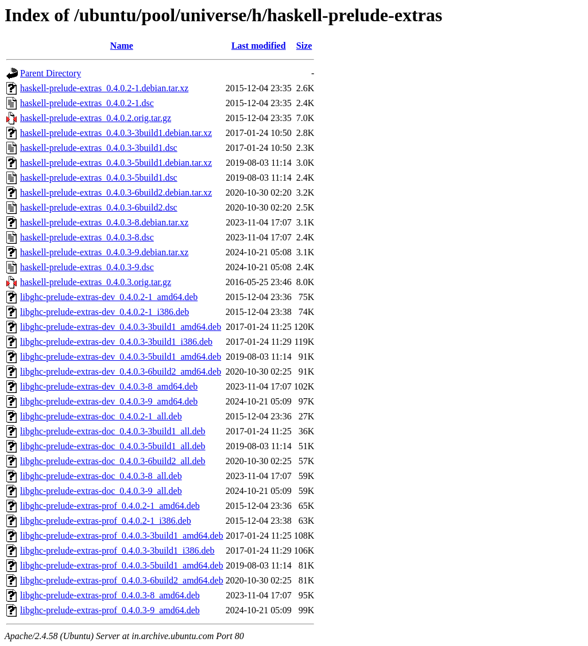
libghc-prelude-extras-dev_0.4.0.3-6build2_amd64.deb (120, 371)
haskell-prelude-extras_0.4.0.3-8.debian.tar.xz (104, 222)
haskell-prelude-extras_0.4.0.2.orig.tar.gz (95, 118)
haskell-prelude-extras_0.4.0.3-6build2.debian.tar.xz (116, 192)
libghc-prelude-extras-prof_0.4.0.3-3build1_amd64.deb (121, 535)
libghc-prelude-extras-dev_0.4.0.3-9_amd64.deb (109, 401)
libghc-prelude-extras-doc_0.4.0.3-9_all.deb (101, 491)
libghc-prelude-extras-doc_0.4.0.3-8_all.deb (101, 476)
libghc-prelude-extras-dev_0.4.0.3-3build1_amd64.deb (120, 327)
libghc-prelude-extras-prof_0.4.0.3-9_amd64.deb (110, 610)
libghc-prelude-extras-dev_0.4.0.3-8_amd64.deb (109, 386)
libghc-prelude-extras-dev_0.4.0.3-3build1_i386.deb (116, 342)
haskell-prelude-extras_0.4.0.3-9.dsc (87, 267)
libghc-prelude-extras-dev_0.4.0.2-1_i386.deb (104, 312)
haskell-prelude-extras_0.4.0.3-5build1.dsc (98, 177)
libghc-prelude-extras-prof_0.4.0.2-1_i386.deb (105, 521)
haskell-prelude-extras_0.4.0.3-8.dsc (87, 237)
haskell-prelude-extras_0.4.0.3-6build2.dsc (98, 207)
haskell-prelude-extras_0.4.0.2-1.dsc (87, 103)
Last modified (258, 45)
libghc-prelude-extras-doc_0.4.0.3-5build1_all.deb (113, 446)
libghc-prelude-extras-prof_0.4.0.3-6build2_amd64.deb (121, 580)
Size (304, 45)
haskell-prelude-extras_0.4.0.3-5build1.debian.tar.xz (116, 163)
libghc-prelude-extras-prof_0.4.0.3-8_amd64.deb (110, 595)
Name (121, 45)
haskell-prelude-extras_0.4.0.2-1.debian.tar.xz (104, 88)
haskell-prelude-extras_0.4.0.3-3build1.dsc (98, 148)
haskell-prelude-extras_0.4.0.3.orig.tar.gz (95, 282)
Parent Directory (50, 73)
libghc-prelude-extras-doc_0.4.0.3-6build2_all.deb (113, 461)
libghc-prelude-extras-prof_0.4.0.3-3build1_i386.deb (117, 550)
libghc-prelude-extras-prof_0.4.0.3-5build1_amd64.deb (121, 565)
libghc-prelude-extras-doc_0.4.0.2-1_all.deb (101, 416)
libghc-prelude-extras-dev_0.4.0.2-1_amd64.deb (109, 297)
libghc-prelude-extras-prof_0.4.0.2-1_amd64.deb (110, 506)
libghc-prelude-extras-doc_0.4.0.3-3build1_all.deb (113, 431)
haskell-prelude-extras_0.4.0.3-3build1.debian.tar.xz (116, 133)
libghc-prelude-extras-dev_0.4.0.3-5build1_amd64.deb (120, 356)
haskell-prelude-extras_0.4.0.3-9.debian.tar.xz (104, 252)
